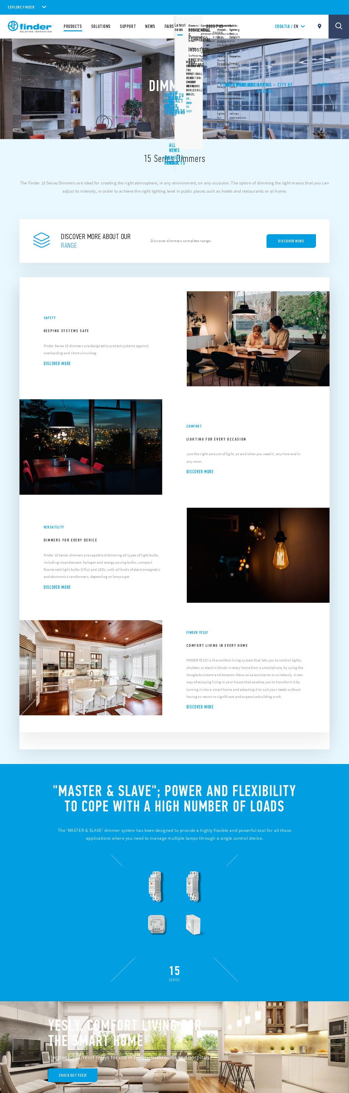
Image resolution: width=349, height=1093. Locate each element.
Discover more (57, 371)
